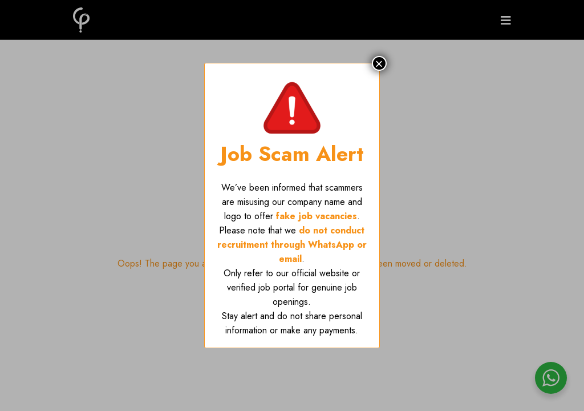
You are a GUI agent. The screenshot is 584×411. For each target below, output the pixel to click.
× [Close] (379, 63)
